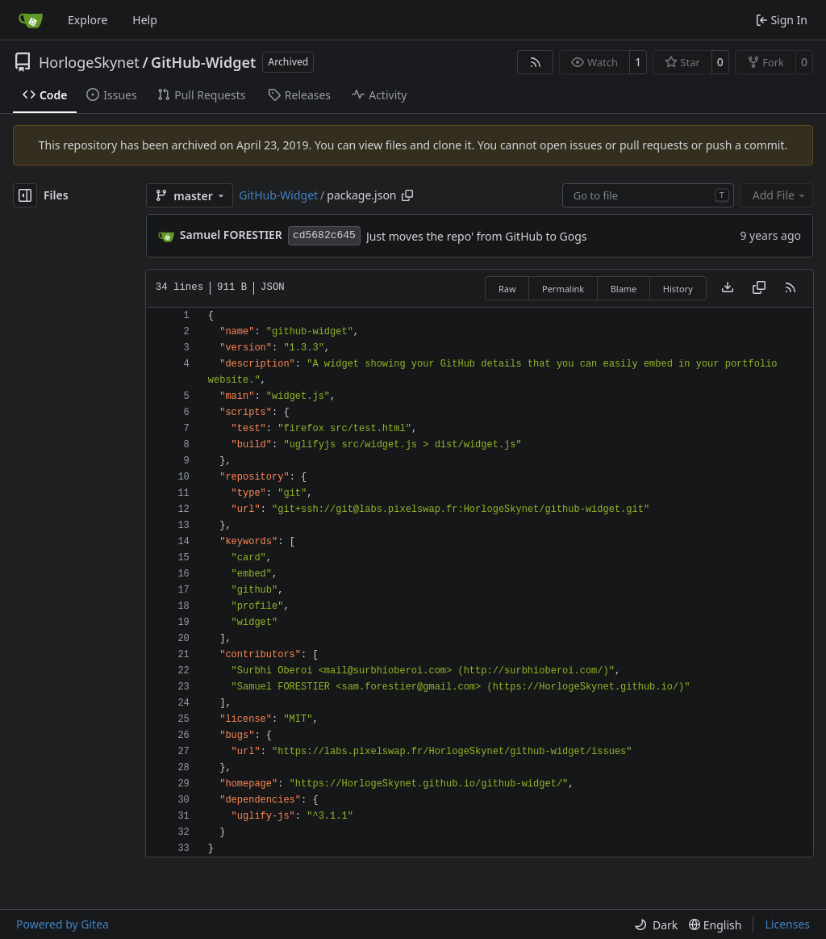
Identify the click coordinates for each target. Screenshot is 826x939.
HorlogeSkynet (89, 62)
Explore (87, 19)
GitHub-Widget (203, 62)
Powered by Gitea (62, 924)
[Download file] (727, 288)
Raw (507, 289)
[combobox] (648, 195)
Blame (624, 289)
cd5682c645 (324, 235)
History (678, 289)
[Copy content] (759, 288)
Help (144, 19)
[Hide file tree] (25, 195)
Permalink (563, 289)
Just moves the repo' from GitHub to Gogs (476, 236)
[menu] (656, 925)
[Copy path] (407, 195)
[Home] (30, 20)
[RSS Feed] (535, 62)
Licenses (787, 924)
